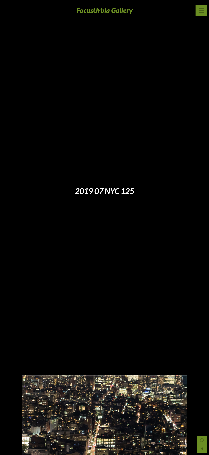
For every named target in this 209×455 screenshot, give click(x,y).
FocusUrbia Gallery (105, 10)
